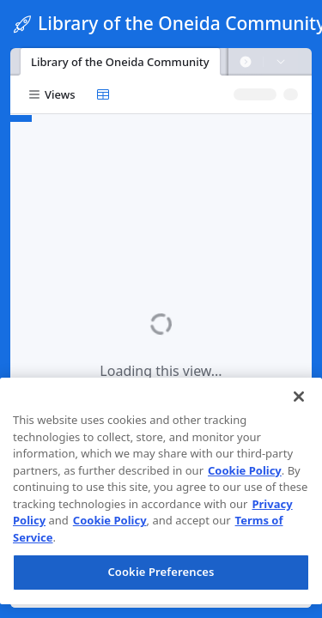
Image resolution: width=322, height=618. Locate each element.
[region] (161, 491)
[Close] (299, 396)
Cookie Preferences (160, 571)
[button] (245, 62)
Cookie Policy (245, 470)
